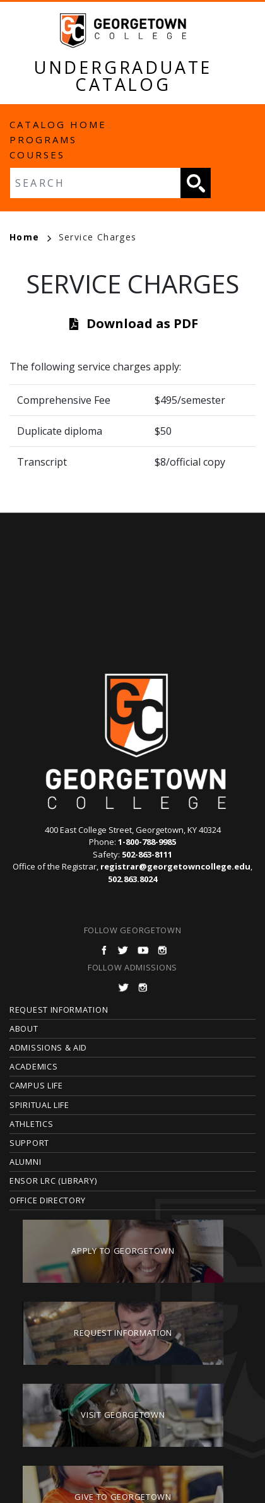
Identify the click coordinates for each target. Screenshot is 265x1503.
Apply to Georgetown (122, 1250)
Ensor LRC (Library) (53, 1180)
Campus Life (36, 1085)
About (23, 1028)
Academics (33, 1066)
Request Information (58, 1009)
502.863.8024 (132, 879)
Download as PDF (142, 323)
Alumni (25, 1161)
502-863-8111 (147, 854)
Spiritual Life (39, 1105)
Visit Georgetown (123, 1414)
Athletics (31, 1123)
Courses (37, 154)
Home (30, 237)
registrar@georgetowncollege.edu (175, 866)
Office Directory (47, 1200)
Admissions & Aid (48, 1047)
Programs (43, 139)
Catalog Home (58, 124)
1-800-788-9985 (147, 841)
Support (29, 1142)
